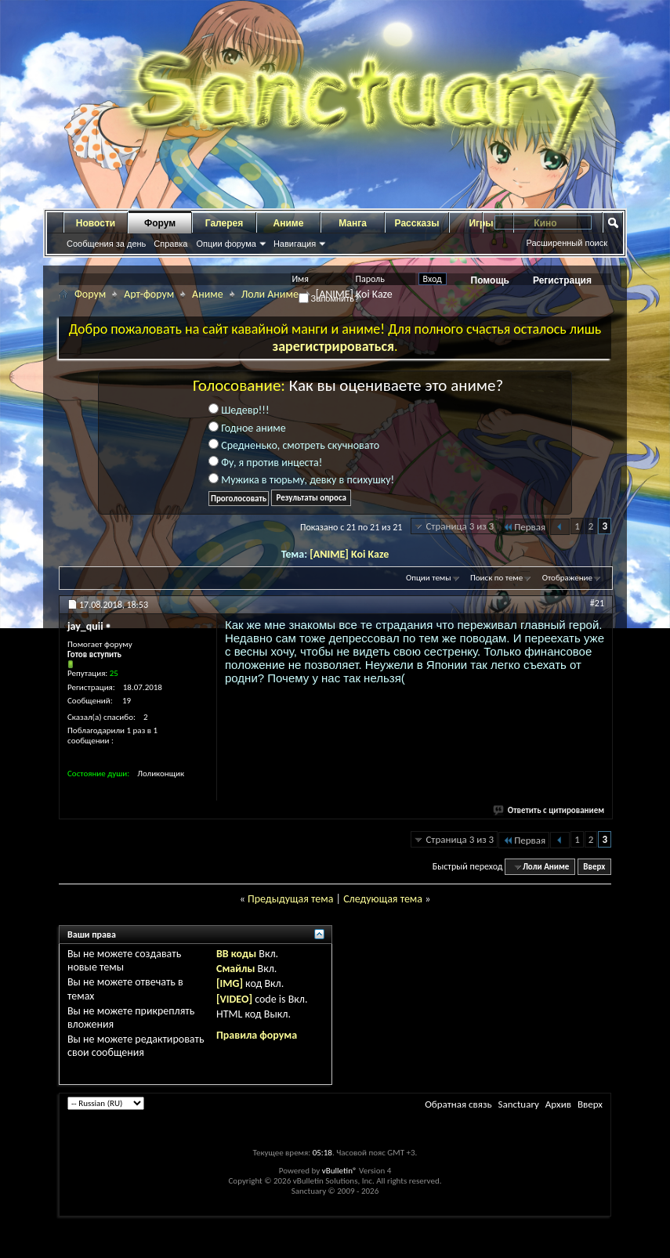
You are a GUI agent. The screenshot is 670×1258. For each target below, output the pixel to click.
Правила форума (256, 1035)
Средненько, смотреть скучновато (293, 445)
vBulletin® (339, 1171)
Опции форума (225, 243)
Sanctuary (518, 1104)
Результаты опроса (311, 498)
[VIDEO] (234, 999)
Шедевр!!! (238, 410)
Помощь (490, 280)
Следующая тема (382, 899)
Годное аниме (247, 428)
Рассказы (417, 223)
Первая (523, 527)
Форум (160, 223)
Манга (353, 223)
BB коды (236, 953)
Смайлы (235, 968)
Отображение (567, 578)
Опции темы (428, 578)
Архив (558, 1104)
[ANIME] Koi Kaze (349, 554)
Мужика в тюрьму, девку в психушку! (301, 479)
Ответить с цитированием (549, 810)
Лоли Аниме (270, 294)
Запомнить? (329, 298)
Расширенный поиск (566, 243)
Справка (170, 243)
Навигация (294, 243)
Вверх (594, 867)
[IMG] (229, 983)
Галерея (224, 223)
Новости (95, 223)
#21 (597, 603)
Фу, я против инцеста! (265, 462)
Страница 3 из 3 (460, 526)
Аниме (288, 223)
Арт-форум (149, 294)
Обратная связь (458, 1104)
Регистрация (562, 280)
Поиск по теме (496, 578)
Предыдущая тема (290, 899)
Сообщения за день (106, 243)
